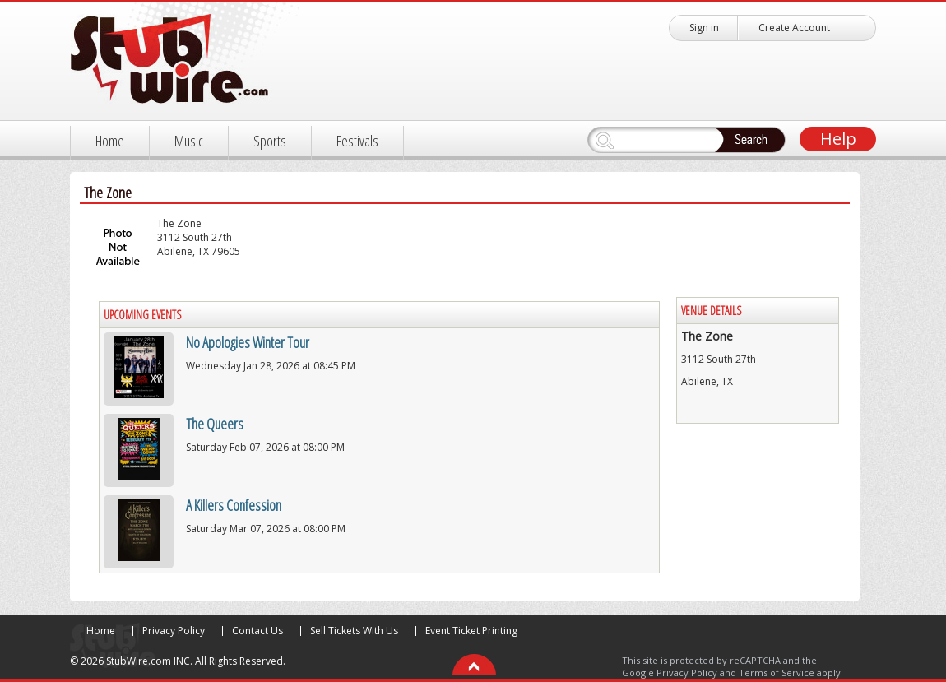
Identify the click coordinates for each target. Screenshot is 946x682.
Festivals (357, 141)
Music (188, 141)
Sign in (704, 28)
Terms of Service (776, 672)
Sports (269, 141)
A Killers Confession (233, 505)
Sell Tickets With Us (354, 631)
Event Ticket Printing (471, 631)
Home (109, 141)
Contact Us (257, 631)
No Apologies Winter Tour (247, 342)
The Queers (214, 424)
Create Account (794, 28)
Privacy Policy (173, 631)
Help (838, 139)
